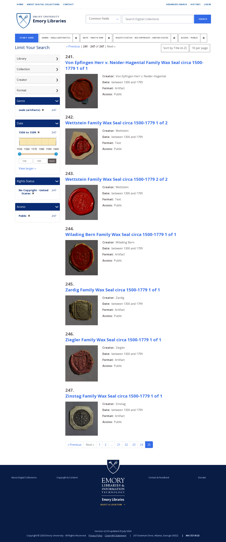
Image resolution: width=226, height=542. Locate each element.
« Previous (73, 46)
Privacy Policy (95, 535)
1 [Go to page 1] (99, 445)
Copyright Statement (116, 535)
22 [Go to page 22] (126, 445)
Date (20, 123)
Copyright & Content (67, 477)
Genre (21, 101)
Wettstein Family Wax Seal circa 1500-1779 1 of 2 (116, 123)
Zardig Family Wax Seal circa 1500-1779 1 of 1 (112, 290)
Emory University (46, 16)
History (195, 4)
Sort (175, 48)
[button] (103, 19)
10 (200, 47)
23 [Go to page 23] (133, 445)
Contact (68, 4)
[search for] (157, 19)
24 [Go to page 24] (141, 445)
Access (21, 207)
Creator (22, 80)
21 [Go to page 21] (118, 445)
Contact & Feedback (158, 477)
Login (207, 4)
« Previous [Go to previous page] (74, 445)
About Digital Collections (43, 4)
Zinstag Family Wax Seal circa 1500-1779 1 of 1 (113, 396)
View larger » (27, 168)
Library (21, 58)
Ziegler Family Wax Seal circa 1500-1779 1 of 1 (113, 340)
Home (20, 4)
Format (21, 90)
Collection (23, 69)
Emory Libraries (49, 21)
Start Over (27, 37)
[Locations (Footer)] (113, 504)
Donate (200, 477)
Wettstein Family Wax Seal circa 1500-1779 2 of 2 (116, 179)
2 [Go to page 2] (105, 445)
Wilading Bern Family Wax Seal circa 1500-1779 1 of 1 (120, 234)
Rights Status (25, 181)
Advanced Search (176, 4)
